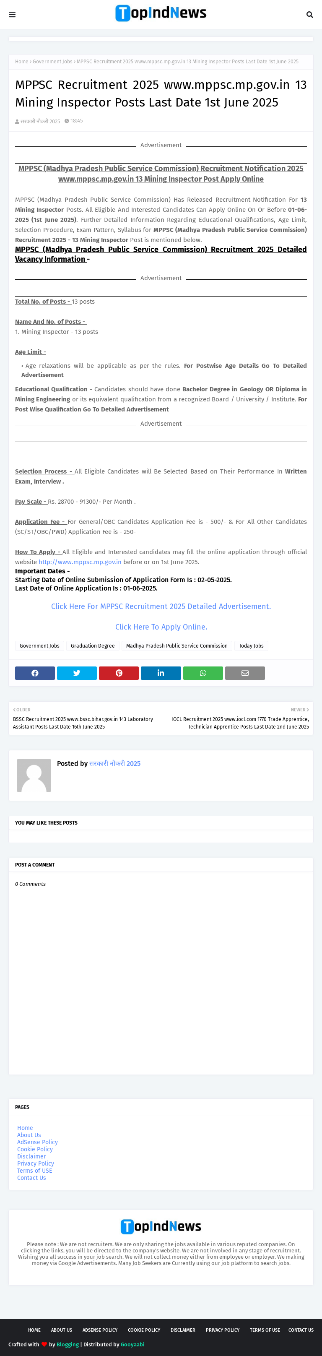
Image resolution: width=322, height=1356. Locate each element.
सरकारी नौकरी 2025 (40, 121)
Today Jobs (251, 646)
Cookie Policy (35, 1149)
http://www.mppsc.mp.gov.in (80, 562)
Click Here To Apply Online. (161, 627)
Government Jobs (53, 62)
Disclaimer (31, 1156)
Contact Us (31, 1178)
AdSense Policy (37, 1142)
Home (22, 62)
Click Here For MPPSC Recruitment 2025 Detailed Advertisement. (161, 606)
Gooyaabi (133, 1344)
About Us (29, 1135)
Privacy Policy (35, 1163)
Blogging (68, 1344)
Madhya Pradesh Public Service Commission (177, 646)
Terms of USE (34, 1170)
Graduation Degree (93, 646)
